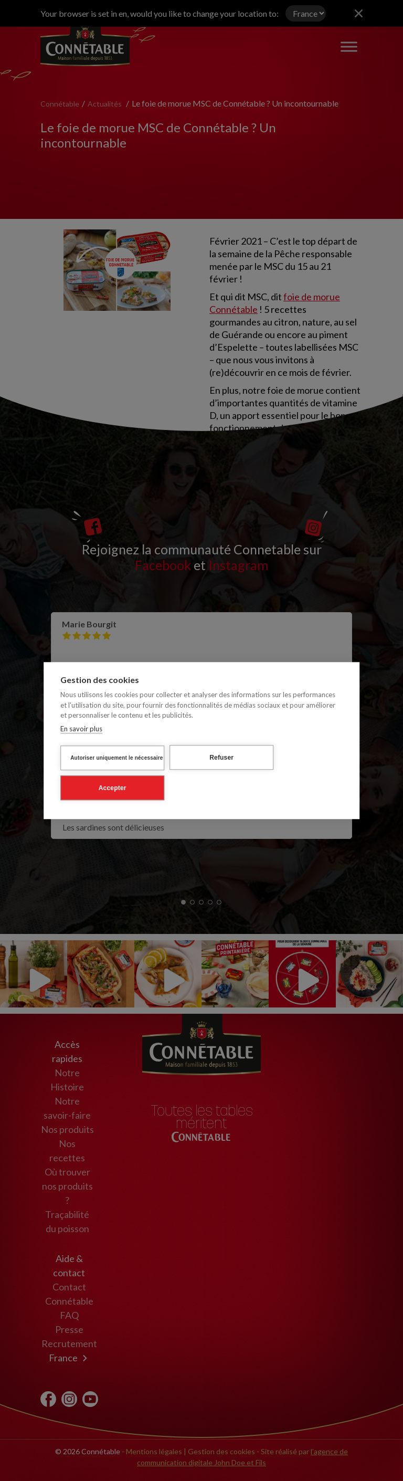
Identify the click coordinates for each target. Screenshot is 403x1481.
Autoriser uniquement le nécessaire (116, 758)
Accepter (112, 788)
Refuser (221, 757)
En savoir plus (81, 728)
